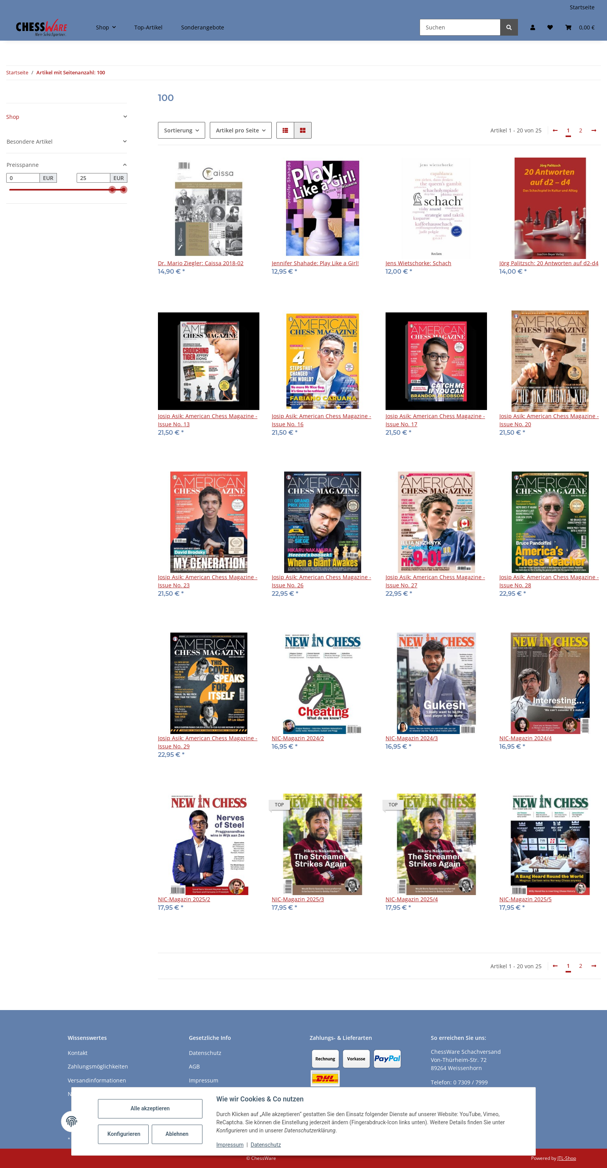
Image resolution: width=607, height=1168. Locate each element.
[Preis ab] (23, 178)
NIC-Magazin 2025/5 (525, 899)
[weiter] (594, 130)
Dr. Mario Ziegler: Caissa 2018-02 (200, 263)
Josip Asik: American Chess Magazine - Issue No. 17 (435, 420)
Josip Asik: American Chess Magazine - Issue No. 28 (549, 581)
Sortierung (178, 130)
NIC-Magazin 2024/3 (412, 738)
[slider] (113, 190)
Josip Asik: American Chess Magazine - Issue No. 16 (321, 420)
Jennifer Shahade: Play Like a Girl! (315, 263)
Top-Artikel (148, 27)
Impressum (229, 1145)
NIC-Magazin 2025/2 (184, 899)
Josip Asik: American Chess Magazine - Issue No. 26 (321, 581)
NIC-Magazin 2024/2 (298, 738)
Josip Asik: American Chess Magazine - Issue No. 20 (549, 420)
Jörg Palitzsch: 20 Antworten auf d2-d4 (548, 263)
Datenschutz (266, 1145)
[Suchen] (460, 27)
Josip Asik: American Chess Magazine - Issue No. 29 (207, 742)
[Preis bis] (93, 178)
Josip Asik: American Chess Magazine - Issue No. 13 (207, 420)
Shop (12, 116)
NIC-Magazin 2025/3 (298, 899)
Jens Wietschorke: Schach (418, 263)
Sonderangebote (202, 27)
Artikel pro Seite (237, 130)
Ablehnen (177, 1134)
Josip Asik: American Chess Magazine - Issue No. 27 (435, 581)
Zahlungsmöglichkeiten (98, 1066)
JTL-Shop (566, 1158)
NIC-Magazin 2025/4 (412, 899)
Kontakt (77, 1053)
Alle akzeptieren (150, 1108)
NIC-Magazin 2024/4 (525, 738)
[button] (532, 27)
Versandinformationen (97, 1080)
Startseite (582, 7)
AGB (194, 1066)
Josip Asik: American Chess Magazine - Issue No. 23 (207, 581)
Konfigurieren (124, 1134)
